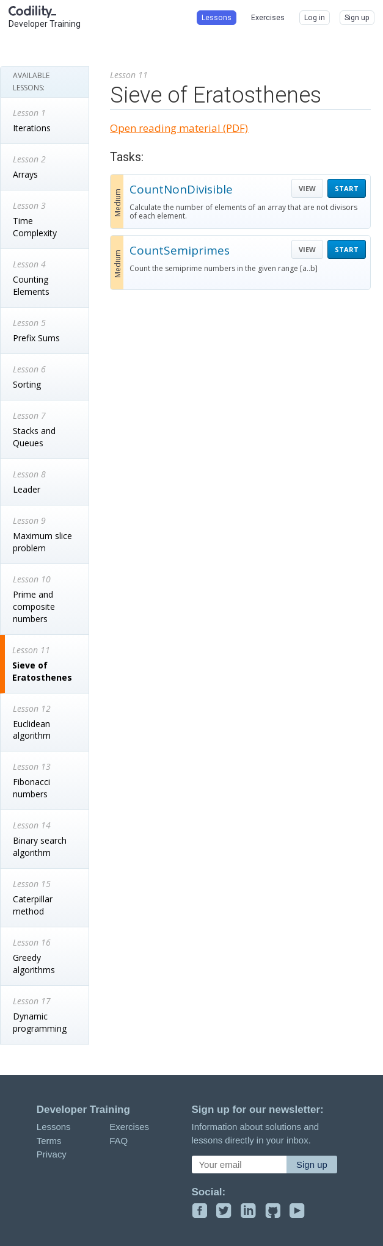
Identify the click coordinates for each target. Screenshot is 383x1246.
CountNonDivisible (181, 189)
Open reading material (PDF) (179, 128)
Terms (49, 1141)
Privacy (52, 1154)
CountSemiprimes (179, 250)
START (347, 188)
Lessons (54, 1126)
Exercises (129, 1126)
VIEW (307, 188)
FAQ (118, 1141)
